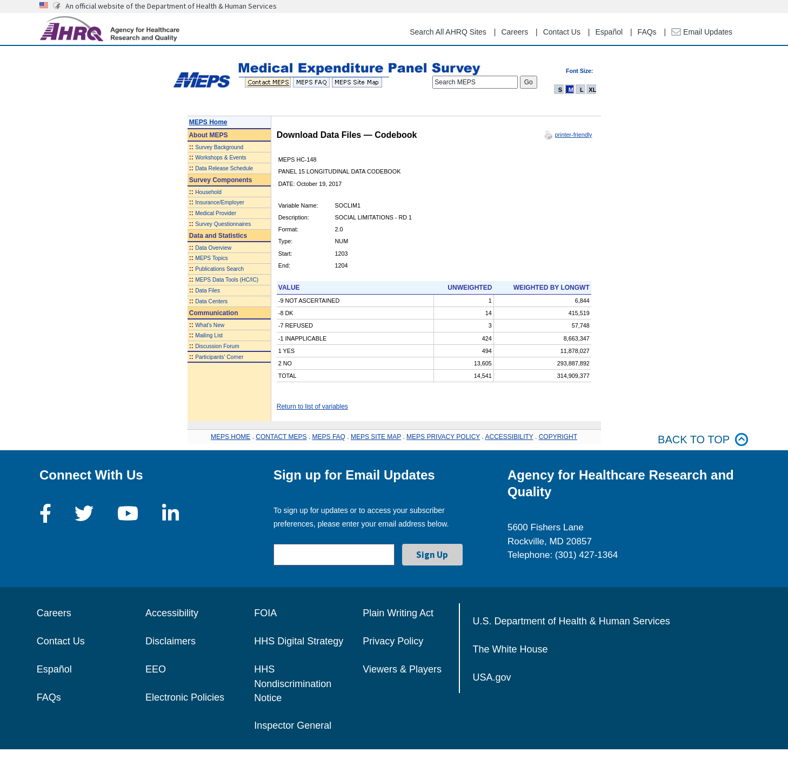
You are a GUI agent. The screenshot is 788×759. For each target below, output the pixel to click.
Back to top (703, 440)
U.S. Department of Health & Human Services (571, 621)
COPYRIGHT (558, 437)
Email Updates (701, 32)
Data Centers (211, 301)
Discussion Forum (217, 346)
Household (208, 192)
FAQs (647, 32)
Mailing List (209, 335)
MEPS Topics (211, 258)
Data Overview (213, 248)
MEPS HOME (230, 437)
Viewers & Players (402, 669)
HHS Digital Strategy (298, 641)
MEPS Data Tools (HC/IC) (226, 280)
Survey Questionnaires (223, 224)
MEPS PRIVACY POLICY (443, 437)
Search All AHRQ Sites (448, 32)
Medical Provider (215, 213)
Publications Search (219, 269)
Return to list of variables (312, 406)
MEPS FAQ (328, 437)
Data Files (207, 291)
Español (609, 32)
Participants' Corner (219, 357)
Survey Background (219, 147)
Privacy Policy (393, 641)
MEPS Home (208, 122)
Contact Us (561, 32)
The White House (510, 649)
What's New (209, 325)
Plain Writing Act (398, 613)
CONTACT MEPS (281, 437)
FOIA (265, 613)
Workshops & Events (220, 158)
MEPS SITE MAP (376, 437)
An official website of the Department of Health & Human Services (171, 6)
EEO (155, 669)
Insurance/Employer (219, 202)
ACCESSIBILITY (509, 437)
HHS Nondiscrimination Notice (292, 683)
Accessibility (171, 613)
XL (592, 89)
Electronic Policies (184, 697)
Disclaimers (170, 641)
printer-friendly (573, 134)
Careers (514, 32)
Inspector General (292, 725)
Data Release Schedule (224, 168)
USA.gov (492, 677)
